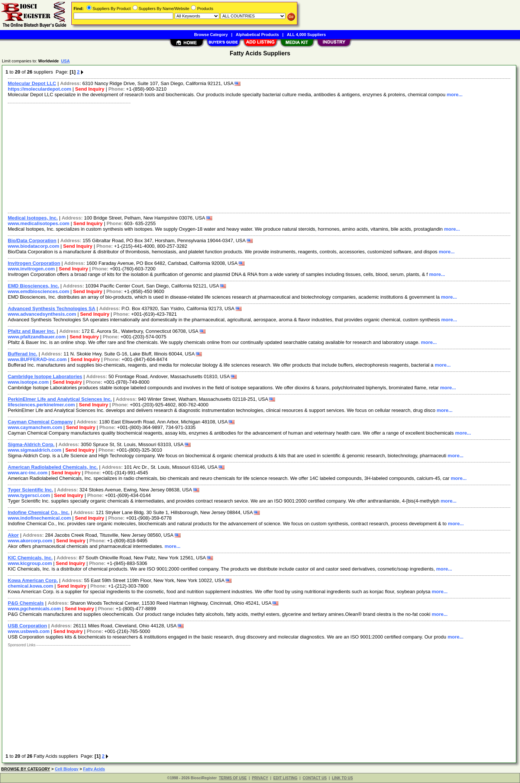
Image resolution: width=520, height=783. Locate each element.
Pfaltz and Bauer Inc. (31, 331)
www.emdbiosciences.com (38, 291)
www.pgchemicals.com (34, 608)
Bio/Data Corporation (32, 240)
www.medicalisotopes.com (39, 223)
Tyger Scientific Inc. (30, 490)
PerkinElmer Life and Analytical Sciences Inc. (60, 399)
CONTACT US (315, 778)
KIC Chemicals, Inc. (30, 558)
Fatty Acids (94, 769)
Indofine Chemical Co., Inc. (39, 512)
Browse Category (210, 34)
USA (65, 61)
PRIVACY (260, 778)
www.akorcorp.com (30, 540)
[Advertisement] (228, 157)
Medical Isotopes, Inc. (33, 218)
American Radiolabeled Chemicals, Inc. (53, 467)
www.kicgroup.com (30, 563)
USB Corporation (27, 625)
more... (455, 94)
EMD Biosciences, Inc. (33, 286)
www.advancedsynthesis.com (42, 314)
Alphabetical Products (257, 34)
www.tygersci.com (29, 495)
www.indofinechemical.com (39, 518)
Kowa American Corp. (33, 580)
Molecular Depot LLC (32, 83)
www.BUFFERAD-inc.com (37, 359)
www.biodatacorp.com (33, 246)
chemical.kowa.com (30, 586)
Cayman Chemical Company (40, 422)
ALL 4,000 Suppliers (306, 34)
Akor (13, 535)
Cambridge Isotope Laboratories (45, 376)
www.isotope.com (28, 382)
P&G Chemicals (26, 603)
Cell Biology (66, 769)
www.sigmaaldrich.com (34, 450)
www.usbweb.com (28, 631)
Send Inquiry (89, 89)
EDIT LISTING (285, 778)
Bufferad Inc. (22, 354)
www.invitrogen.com (31, 269)
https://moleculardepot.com (39, 89)
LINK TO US (342, 778)
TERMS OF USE (233, 778)
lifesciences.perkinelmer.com (41, 404)
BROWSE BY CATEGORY (25, 769)
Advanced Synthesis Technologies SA (51, 308)
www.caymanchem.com (35, 427)
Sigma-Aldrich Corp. (31, 444)
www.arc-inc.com (27, 472)
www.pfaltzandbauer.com (37, 336)
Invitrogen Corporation (34, 263)
